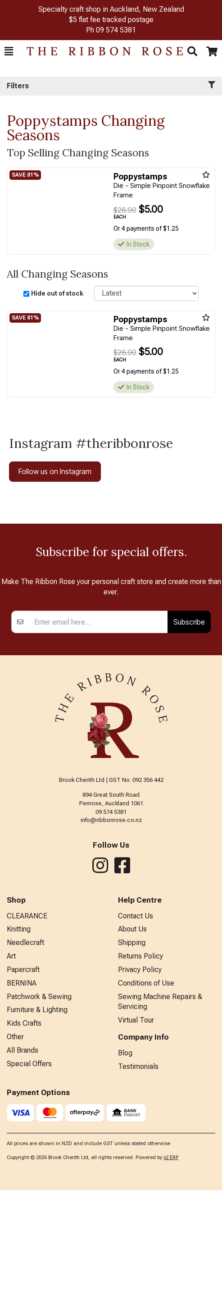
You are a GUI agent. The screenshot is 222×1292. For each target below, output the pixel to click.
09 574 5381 (116, 30)
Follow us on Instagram (54, 471)
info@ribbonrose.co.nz (111, 921)
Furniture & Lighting (37, 1111)
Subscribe (189, 723)
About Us (132, 1031)
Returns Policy (140, 1058)
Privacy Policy (140, 1071)
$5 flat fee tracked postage (111, 19)
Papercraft (23, 1071)
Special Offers (29, 1165)
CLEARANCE (27, 1018)
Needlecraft (25, 1044)
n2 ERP (170, 1259)
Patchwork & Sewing (39, 1098)
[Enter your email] (98, 723)
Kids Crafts (24, 1125)
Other (15, 1138)
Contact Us (135, 1018)
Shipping (131, 1044)
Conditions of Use (146, 1085)
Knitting (19, 1031)
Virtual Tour (136, 1122)
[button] (8, 51)
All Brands (22, 1152)
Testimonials (138, 1168)
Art (11, 1058)
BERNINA (21, 1085)
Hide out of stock (57, 293)
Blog (125, 1154)
